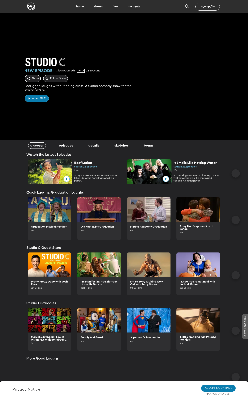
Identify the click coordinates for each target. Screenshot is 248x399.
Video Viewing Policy (105, 382)
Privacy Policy (26, 374)
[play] (37, 97)
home (80, 6)
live (115, 6)
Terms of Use (128, 391)
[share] (33, 78)
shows (98, 6)
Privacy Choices (75, 385)
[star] (58, 78)
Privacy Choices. (81, 376)
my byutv (134, 6)
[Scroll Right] (236, 173)
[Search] (186, 7)
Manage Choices (217, 382)
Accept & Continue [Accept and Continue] (218, 376)
